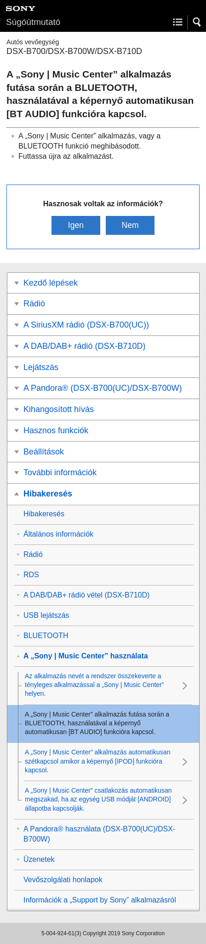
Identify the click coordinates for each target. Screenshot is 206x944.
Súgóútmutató (33, 22)
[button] (197, 22)
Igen (76, 225)
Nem (129, 225)
